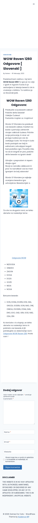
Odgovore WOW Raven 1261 (15, 333)
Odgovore (7, 55)
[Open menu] (34, 4)
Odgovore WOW (19, 258)
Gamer (7, 73)
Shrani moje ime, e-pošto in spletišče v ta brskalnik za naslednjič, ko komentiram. (19, 459)
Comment (8, 399)
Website (7, 452)
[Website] (19, 452)
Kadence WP (23, 517)
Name (7, 432)
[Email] (19, 442)
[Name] (19, 432)
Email (7, 442)
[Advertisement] (19, 28)
